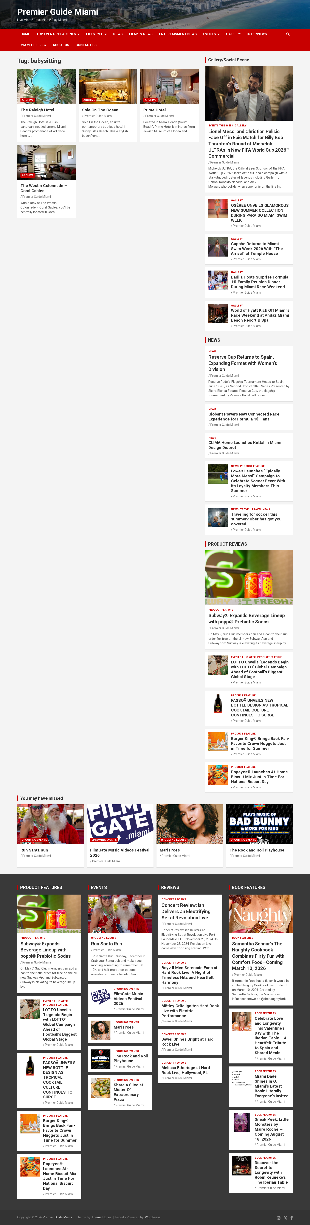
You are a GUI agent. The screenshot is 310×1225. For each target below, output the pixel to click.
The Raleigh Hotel (37, 109)
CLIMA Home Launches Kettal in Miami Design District (244, 445)
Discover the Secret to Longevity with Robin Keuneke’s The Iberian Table (271, 1172)
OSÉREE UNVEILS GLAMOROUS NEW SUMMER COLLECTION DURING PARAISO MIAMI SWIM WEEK (260, 213)
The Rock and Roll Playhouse (256, 850)
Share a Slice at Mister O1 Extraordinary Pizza (128, 1092)
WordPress (153, 1217)
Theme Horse (101, 1217)
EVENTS (209, 34)
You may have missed (41, 798)
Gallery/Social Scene (228, 59)
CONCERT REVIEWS (173, 899)
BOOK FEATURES (248, 887)
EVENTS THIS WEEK (220, 125)
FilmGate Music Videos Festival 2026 (128, 998)
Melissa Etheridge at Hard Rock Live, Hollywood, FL (185, 1070)
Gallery (240, 125)
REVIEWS (170, 887)
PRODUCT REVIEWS (227, 544)
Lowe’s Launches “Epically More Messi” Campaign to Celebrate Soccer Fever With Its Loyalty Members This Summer (258, 481)
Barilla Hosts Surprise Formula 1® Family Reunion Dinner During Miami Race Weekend (259, 282)
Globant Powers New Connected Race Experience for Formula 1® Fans (243, 417)
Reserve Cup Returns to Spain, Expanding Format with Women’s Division (242, 363)
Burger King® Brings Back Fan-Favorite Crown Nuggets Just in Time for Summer (260, 743)
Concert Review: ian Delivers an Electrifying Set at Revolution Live (186, 911)
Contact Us (86, 45)
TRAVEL (245, 509)
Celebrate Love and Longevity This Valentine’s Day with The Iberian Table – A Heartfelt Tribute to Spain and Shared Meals (271, 1035)
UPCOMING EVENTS (34, 839)
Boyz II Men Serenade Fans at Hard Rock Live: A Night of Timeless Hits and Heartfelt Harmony (189, 975)
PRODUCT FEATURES (41, 887)
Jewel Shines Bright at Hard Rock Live (187, 1042)
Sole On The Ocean (100, 109)
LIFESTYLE (94, 34)
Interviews (257, 34)
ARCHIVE (27, 99)
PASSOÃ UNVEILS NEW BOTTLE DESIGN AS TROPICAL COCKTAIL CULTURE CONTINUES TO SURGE (259, 708)
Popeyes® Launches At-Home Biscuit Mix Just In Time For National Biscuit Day (259, 776)
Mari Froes (170, 850)
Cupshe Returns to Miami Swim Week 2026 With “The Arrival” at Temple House (257, 248)
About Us (61, 45)
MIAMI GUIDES (31, 45)
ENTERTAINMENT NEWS (178, 34)
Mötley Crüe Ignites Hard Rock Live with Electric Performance (190, 1010)
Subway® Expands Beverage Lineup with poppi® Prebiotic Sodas (45, 950)
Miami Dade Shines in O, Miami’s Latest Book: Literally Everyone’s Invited (271, 1086)
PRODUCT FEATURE (252, 466)
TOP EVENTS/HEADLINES (56, 34)
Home (25, 34)
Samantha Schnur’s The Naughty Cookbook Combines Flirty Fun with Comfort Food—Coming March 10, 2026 (258, 956)
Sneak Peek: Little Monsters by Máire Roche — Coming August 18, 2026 (272, 1129)
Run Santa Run (34, 850)
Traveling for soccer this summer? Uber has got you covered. (256, 519)
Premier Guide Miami (57, 12)
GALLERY (233, 34)
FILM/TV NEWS (141, 34)
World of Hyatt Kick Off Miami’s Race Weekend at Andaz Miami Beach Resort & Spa (260, 315)
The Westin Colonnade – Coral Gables (43, 188)
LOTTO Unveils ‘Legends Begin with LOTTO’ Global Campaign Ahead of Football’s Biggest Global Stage (260, 669)
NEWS (118, 34)
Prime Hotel (154, 109)
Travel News (261, 509)
